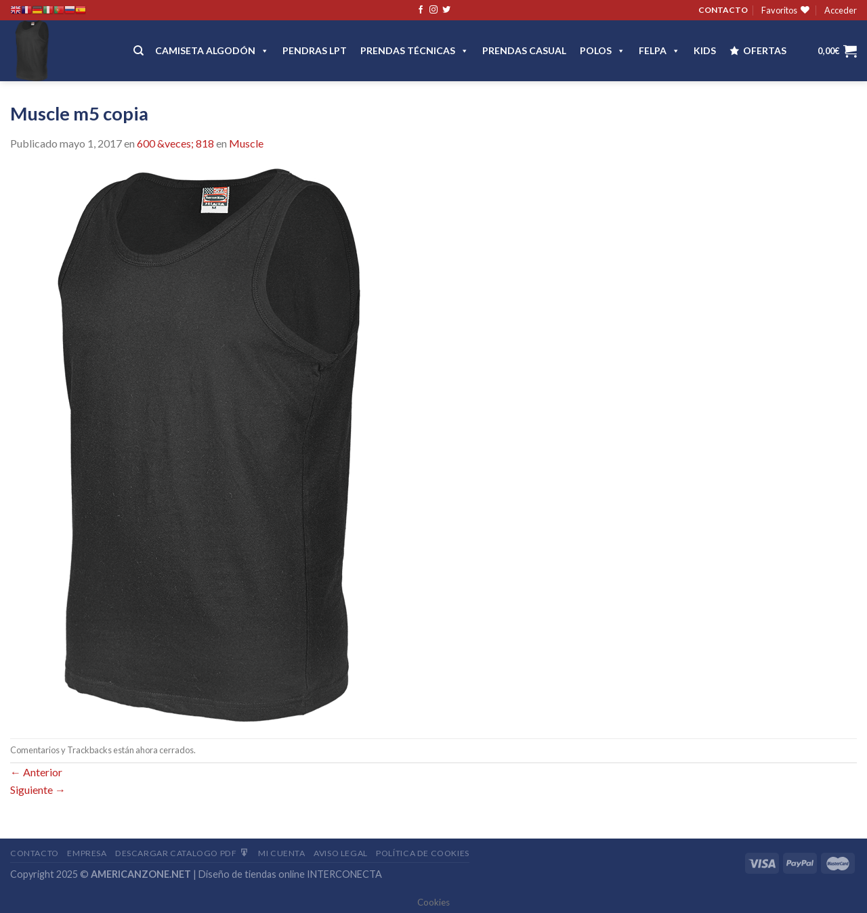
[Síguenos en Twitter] (446, 10)
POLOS (602, 50)
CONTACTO (723, 10)
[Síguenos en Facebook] (421, 10)
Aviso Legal (341, 853)
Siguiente (38, 789)
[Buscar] (138, 51)
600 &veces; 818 (175, 143)
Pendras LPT (314, 50)
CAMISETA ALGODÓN (212, 50)
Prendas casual (524, 50)
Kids (705, 50)
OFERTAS (764, 50)
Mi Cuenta (281, 853)
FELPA (659, 50)
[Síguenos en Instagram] (433, 10)
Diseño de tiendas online (251, 874)
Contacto (34, 853)
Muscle (246, 143)
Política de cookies (422, 853)
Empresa (86, 853)
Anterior (36, 771)
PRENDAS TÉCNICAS (414, 50)
